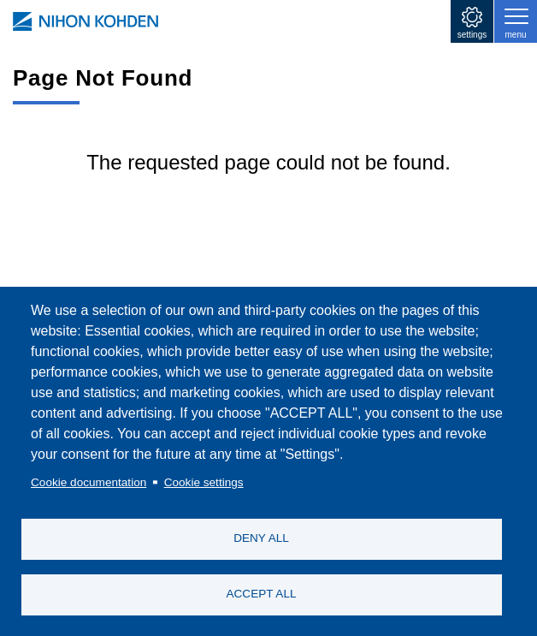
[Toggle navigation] (515, 21)
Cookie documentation (88, 482)
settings (472, 34)
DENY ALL (261, 538)
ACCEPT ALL (261, 593)
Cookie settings (204, 482)
